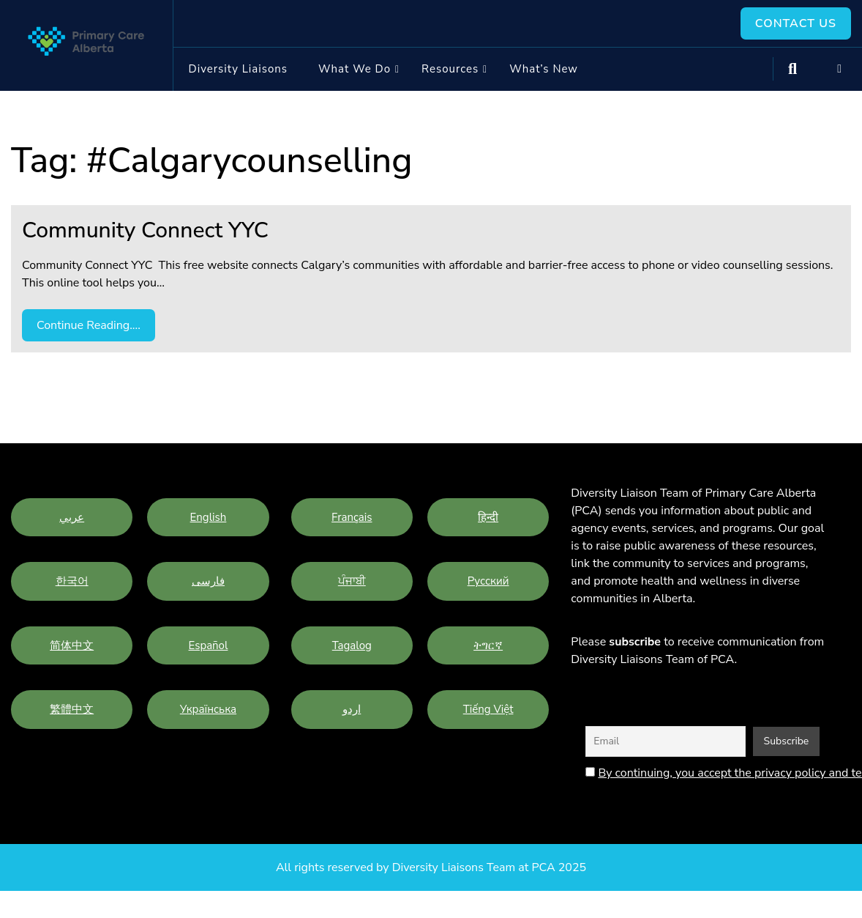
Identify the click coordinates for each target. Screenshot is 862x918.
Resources (450, 69)
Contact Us (795, 23)
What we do (354, 69)
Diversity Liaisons (238, 69)
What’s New (543, 69)
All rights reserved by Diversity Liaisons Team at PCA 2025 (431, 867)
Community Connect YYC (145, 230)
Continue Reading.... (88, 325)
